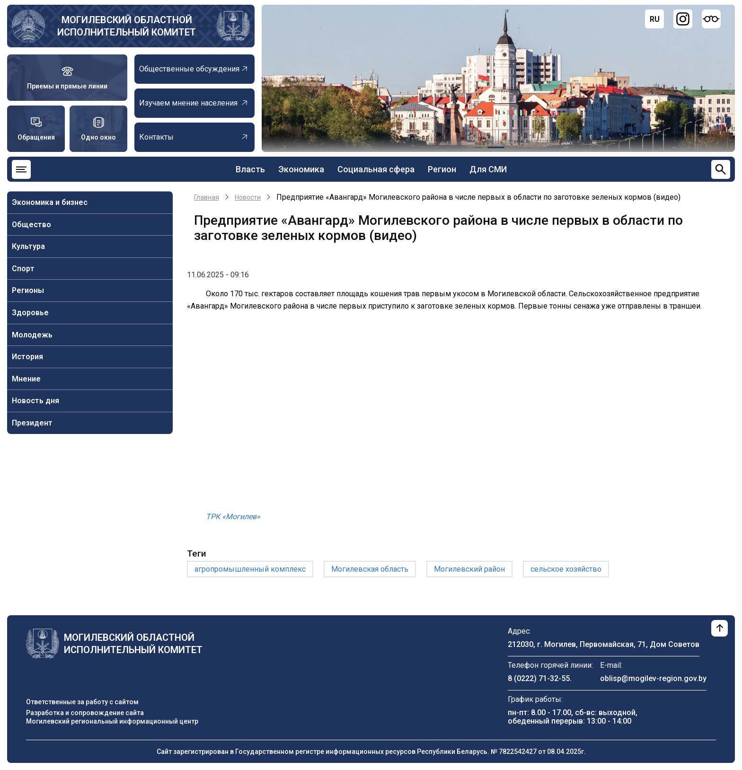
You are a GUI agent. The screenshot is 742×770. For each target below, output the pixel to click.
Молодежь (32, 334)
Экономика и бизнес (50, 202)
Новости (248, 197)
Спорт (23, 268)
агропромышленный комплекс (250, 569)
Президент (32, 422)
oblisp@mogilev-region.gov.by (653, 678)
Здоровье (30, 312)
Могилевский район (469, 569)
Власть (250, 169)
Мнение (26, 378)
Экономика (301, 169)
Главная (206, 197)
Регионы (28, 290)
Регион (442, 169)
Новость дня (35, 400)
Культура (28, 246)
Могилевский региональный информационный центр (112, 721)
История (27, 356)
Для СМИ (488, 169)
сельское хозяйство (565, 569)
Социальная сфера (376, 169)
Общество (31, 224)
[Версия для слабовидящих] (711, 18)
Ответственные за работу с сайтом (82, 702)
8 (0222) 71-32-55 (539, 678)
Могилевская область (369, 569)
